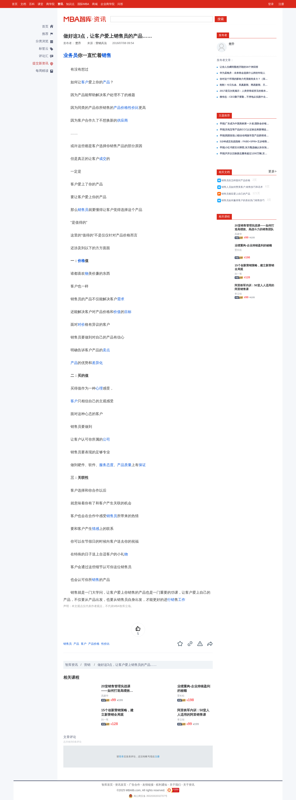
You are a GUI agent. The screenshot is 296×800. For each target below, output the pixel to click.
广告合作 (134, 784)
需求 (120, 299)
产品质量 (124, 465)
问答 (120, 4)
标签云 (43, 48)
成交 (102, 159)
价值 (117, 312)
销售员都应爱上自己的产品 (237, 193)
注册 (281, 4)
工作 (181, 600)
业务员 (70, 55)
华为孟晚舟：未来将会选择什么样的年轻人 (242, 73)
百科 (32, 4)
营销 (87, 664)
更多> (272, 171)
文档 (23, 4)
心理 (99, 388)
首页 (15, 4)
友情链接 (148, 784)
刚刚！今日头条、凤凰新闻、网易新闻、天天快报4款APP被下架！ (245, 85)
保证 (142, 465)
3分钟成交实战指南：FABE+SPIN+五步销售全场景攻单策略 (245, 141)
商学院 (50, 4)
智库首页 (107, 784)
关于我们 (175, 784)
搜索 (221, 19)
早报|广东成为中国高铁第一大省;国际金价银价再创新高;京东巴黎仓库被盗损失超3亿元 (245, 123)
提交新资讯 (40, 63)
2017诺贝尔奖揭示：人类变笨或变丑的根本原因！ (245, 91)
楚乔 (78, 43)
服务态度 (106, 465)
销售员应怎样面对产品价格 (237, 180)
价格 (81, 261)
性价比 (133, 108)
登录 (271, 4)
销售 (106, 55)
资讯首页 (120, 784)
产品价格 (121, 108)
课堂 (40, 4)
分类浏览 (42, 41)
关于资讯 (188, 784)
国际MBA (83, 4)
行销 (170, 600)
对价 (81, 325)
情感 (95, 529)
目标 (127, 312)
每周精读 (42, 70)
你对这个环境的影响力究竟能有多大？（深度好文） (245, 79)
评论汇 (43, 56)
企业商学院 (108, 4)
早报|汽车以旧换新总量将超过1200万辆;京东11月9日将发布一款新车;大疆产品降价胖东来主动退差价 (245, 153)
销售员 (83, 210)
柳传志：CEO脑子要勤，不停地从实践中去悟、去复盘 (245, 96)
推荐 (45, 33)
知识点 (70, 4)
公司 (106, 439)
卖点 (106, 350)
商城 (95, 4)
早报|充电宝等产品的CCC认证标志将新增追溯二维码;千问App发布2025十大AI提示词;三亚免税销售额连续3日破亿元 (245, 129)
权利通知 (161, 784)
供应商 (122, 120)
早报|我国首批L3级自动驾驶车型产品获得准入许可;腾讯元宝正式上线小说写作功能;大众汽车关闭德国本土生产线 (245, 135)
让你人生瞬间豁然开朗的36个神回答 (239, 67)
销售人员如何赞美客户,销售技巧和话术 (243, 187)
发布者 (223, 35)
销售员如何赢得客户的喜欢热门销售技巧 (244, 200)
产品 (106, 82)
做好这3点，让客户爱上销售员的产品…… (127, 664)
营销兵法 (101, 43)
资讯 (60, 4)
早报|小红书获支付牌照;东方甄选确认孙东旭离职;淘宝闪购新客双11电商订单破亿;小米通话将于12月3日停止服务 (245, 147)
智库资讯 (71, 664)
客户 (84, 82)
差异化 (97, 363)
